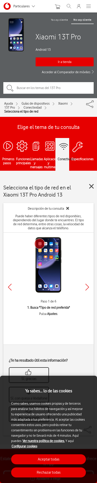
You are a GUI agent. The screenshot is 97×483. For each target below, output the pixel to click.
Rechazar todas (49, 472)
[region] (48, 429)
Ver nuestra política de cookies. (43, 441)
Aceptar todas (48, 459)
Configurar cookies (24, 446)
